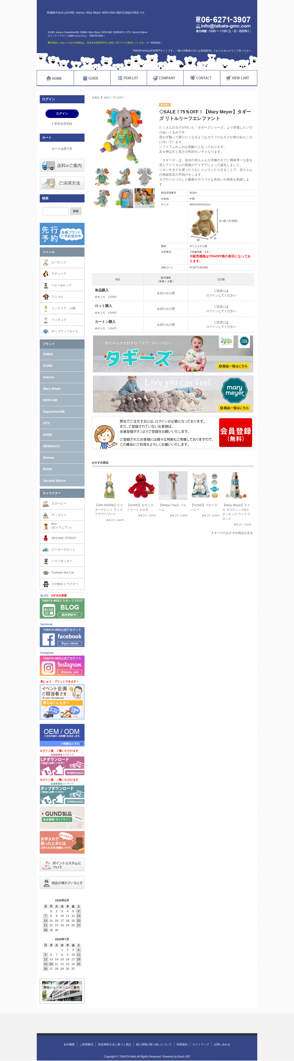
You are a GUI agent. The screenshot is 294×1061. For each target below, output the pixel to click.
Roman (48, 457)
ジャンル (49, 252)
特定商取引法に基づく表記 (114, 1044)
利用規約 (182, 1044)
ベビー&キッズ (61, 285)
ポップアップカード (64, 331)
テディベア (58, 273)
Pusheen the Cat (62, 572)
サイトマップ (200, 1044)
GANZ (47, 434)
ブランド (49, 344)
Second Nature (54, 480)
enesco (48, 377)
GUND (48, 365)
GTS (46, 423)
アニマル (57, 296)
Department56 (54, 411)
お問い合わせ (222, 1044)
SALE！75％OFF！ (115, 97)
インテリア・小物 (63, 308)
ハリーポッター (61, 561)
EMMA (48, 354)
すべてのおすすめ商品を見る (233, 533)
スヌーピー (58, 503)
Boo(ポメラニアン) (61, 525)
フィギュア (58, 319)
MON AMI (50, 400)
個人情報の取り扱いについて (154, 1044)
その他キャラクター (64, 584)
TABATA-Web (101, 22)
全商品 (95, 97)
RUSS (47, 469)
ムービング (58, 262)
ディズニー (58, 515)
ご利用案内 (86, 1044)
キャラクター (52, 493)
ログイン (212, 295)
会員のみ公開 (166, 293)
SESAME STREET (63, 538)
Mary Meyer (52, 388)
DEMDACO (51, 446)
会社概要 (69, 1044)
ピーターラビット (63, 549)
